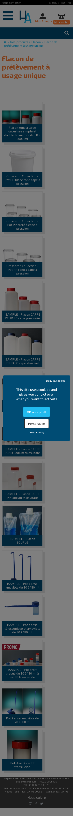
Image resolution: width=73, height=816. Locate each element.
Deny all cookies (55, 380)
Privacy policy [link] (37, 432)
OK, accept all (36, 412)
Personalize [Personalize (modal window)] (36, 423)
